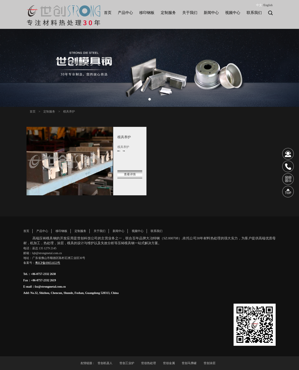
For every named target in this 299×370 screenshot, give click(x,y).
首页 (33, 111)
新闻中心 (118, 231)
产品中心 (42, 231)
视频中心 (138, 231)
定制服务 (49, 111)
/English (268, 5)
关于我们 (99, 231)
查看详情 (130, 174)
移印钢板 (61, 231)
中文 (259, 5)
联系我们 (156, 231)
